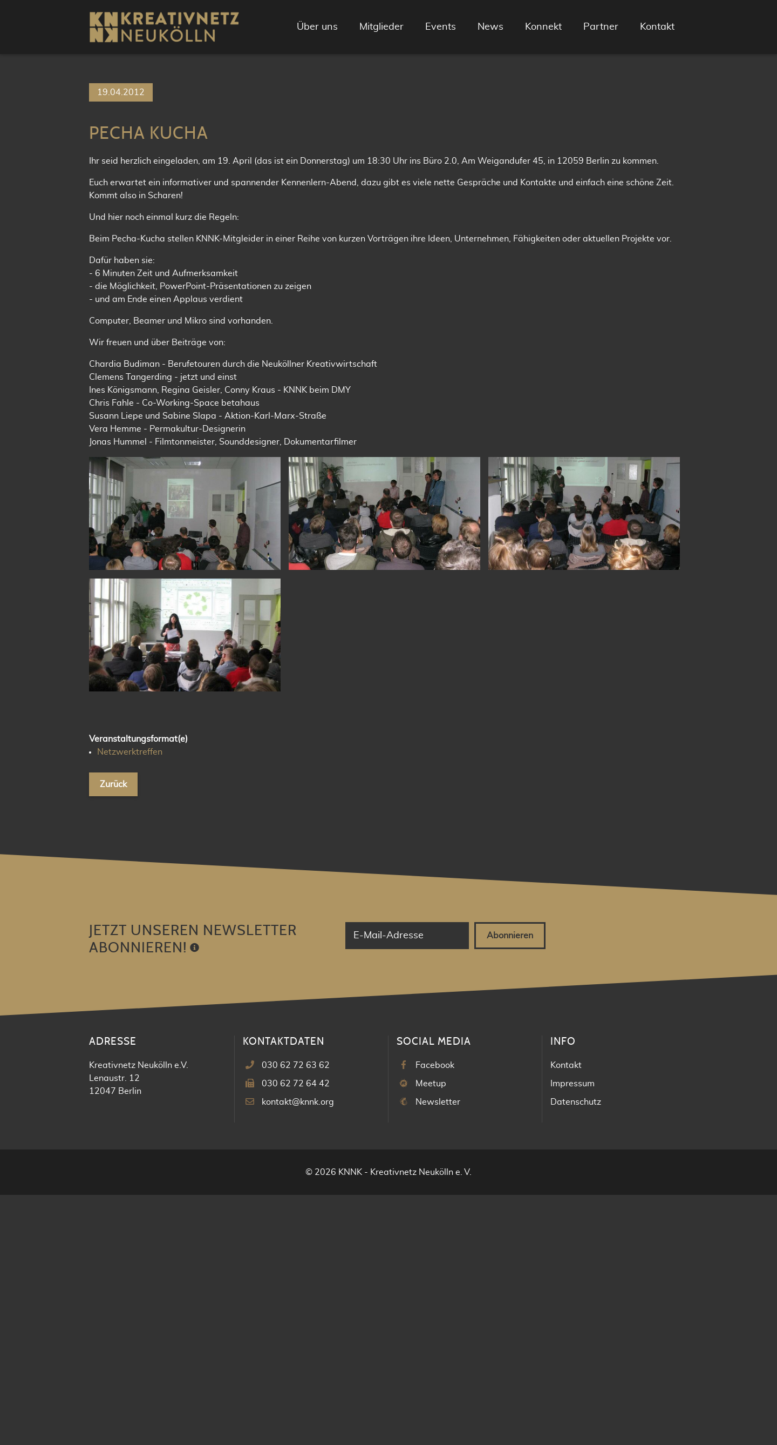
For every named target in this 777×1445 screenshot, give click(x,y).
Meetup (430, 1333)
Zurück (113, 1035)
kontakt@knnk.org (298, 1352)
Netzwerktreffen (129, 1002)
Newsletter (437, 1352)
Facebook (434, 1315)
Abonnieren (510, 1185)
